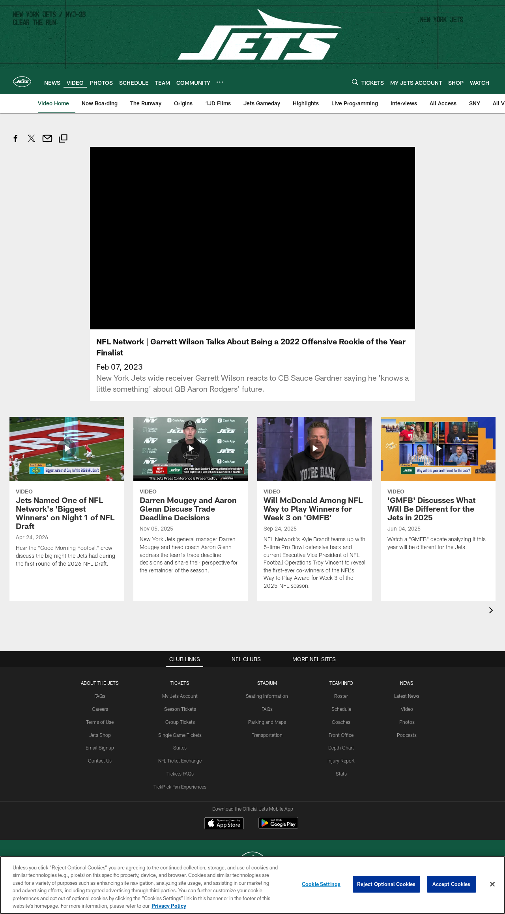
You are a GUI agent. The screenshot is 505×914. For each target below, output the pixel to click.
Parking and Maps (267, 722)
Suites (180, 747)
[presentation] (492, 611)
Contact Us (100, 760)
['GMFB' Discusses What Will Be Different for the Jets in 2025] (438, 489)
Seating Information (267, 696)
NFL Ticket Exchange (180, 760)
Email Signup (100, 747)
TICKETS (179, 683)
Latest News (406, 696)
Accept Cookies (451, 884)
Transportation (267, 735)
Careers (100, 709)
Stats (341, 773)
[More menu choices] (220, 82)
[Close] (492, 884)
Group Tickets (180, 722)
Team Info (341, 683)
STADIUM (267, 683)
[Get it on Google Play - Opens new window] (278, 827)
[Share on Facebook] (15, 142)
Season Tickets (180, 709)
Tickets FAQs (180, 773)
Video (407, 709)
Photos (407, 722)
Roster (341, 696)
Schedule (341, 709)
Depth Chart (341, 747)
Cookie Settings (321, 884)
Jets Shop (100, 735)
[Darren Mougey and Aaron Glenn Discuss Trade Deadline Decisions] (190, 500)
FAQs (99, 696)
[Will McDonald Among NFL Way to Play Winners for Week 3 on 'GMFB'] (314, 508)
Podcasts (407, 735)
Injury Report (341, 760)
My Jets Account (180, 696)
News (406, 683)
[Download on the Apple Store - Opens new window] (224, 824)
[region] (252, 885)
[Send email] (47, 142)
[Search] (355, 82)
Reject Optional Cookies (386, 884)
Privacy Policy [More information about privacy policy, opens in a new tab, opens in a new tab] (169, 906)
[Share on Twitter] (31, 142)
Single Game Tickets (180, 735)
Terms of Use (100, 722)
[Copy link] (63, 139)
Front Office (341, 735)
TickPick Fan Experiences (179, 786)
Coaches (341, 722)
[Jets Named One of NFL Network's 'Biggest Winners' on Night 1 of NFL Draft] (66, 497)
